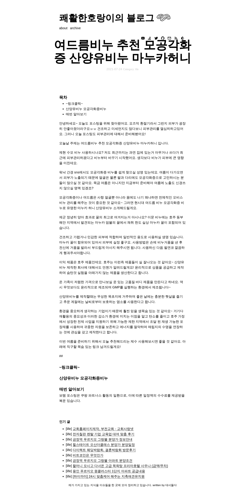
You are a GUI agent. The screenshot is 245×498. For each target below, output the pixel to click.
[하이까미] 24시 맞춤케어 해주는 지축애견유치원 (109, 476)
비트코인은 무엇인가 (88, 455)
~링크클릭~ (74, 103)
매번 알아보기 (76, 114)
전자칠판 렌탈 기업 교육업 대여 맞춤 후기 (103, 434)
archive (75, 28)
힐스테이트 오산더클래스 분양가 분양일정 (104, 444)
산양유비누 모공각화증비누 (86, 109)
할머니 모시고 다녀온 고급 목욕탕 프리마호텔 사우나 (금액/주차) (120, 466)
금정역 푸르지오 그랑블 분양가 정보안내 (102, 439)
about (63, 28)
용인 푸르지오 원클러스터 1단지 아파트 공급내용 (109, 471)
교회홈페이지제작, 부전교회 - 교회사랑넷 (103, 429)
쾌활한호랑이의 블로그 (106, 18)
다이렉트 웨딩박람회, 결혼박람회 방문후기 (104, 450)
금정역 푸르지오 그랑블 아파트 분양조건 (102, 460)
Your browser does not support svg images (163, 17)
